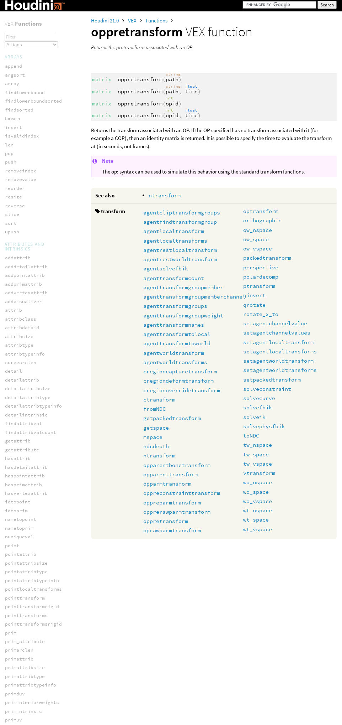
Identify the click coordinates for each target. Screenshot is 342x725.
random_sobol (22, 434)
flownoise (18, 199)
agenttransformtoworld (176, 343)
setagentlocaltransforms (280, 351)
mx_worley (18, 312)
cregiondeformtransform (178, 380)
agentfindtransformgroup (180, 221)
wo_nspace (257, 482)
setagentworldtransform (278, 360)
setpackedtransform (272, 379)
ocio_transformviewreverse (40, 608)
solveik (254, 417)
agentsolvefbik (165, 268)
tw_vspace (257, 463)
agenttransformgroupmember (183, 287)
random (13, 382)
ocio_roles (19, 573)
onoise (13, 347)
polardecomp (260, 276)
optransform (260, 211)
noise (12, 320)
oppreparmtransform (172, 502)
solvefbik (257, 407)
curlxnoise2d (22, 181)
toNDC (251, 435)
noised (13, 329)
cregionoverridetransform (181, 390)
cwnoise (15, 190)
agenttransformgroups (175, 305)
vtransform (259, 473)
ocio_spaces (20, 582)
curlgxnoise (20, 138)
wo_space (256, 491)
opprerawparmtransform (176, 511)
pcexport (16, 716)
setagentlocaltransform (278, 342)
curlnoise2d (20, 164)
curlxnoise (19, 172)
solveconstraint (267, 388)
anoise (13, 129)
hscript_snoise (25, 251)
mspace (152, 437)
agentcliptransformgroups (181, 212)
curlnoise (18, 155)
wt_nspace (257, 510)
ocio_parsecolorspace (33, 564)
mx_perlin (18, 294)
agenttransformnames (173, 324)
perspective (260, 267)
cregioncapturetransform (180, 371)
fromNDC (154, 408)
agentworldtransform (173, 352)
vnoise (13, 451)
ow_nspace (257, 230)
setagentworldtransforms (280, 370)
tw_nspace (257, 444)
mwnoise (15, 277)
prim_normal (20, 516)
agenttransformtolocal (176, 334)
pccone (13, 690)
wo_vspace (257, 501)
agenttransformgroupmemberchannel (194, 296)
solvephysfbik (264, 426)
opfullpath (19, 15)
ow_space (256, 239)
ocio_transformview (30, 599)
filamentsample (25, 629)
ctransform (159, 399)
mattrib (15, 655)
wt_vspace (257, 529)
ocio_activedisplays (32, 538)
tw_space (256, 454)
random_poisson (25, 417)
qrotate (254, 304)
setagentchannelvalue (275, 323)
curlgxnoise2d (23, 146)
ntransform (165, 195)
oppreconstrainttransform (181, 493)
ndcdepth (156, 446)
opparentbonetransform (176, 465)
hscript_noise (23, 234)
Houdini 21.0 (105, 20)
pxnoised (16, 364)
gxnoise (15, 216)
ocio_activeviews (27, 547)
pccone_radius (23, 699)
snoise (13, 443)
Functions (157, 20)
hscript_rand (22, 242)
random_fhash (22, 399)
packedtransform (267, 257)
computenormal (23, 508)
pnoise (13, 355)
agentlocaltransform (173, 231)
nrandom (15, 338)
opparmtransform (167, 483)
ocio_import (20, 555)
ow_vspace (257, 248)
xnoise (13, 469)
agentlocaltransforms (175, 240)
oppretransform (165, 521)
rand (10, 373)
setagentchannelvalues (276, 332)
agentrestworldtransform (180, 259)
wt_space (256, 519)
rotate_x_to (260, 314)
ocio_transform (25, 590)
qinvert (254, 295)
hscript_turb (22, 268)
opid (10, 24)
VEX (133, 20)
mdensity (16, 664)
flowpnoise (19, 207)
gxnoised (16, 225)
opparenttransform (170, 474)
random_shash (22, 425)
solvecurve (259, 398)
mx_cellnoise (22, 286)
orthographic (262, 220)
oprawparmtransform (172, 530)
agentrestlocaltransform (180, 250)
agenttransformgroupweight (183, 315)
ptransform (259, 286)
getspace (156, 427)
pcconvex (16, 708)
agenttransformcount (173, 278)
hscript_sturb (23, 260)
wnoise (13, 460)
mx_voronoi (19, 303)
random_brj (19, 390)
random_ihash (22, 408)
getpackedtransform (172, 418)
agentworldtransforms (175, 362)
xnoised (15, 486)
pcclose (15, 681)
